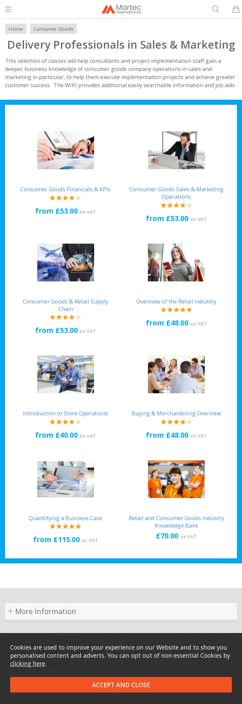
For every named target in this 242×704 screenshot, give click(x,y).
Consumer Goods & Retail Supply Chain (65, 305)
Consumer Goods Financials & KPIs (65, 189)
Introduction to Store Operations (65, 413)
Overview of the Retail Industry (176, 301)
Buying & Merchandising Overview (176, 413)
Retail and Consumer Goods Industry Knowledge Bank (176, 521)
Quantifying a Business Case (65, 518)
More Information (45, 611)
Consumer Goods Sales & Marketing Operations (176, 193)
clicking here (27, 663)
